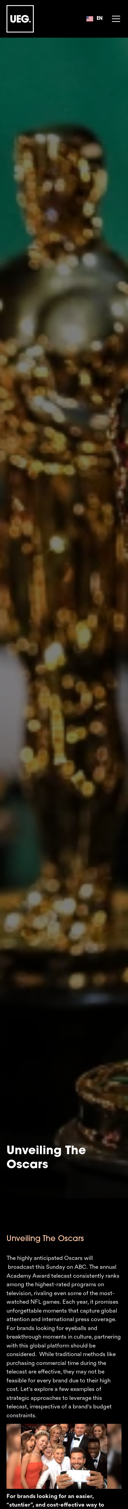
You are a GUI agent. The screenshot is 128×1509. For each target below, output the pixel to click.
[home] (20, 19)
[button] (94, 19)
